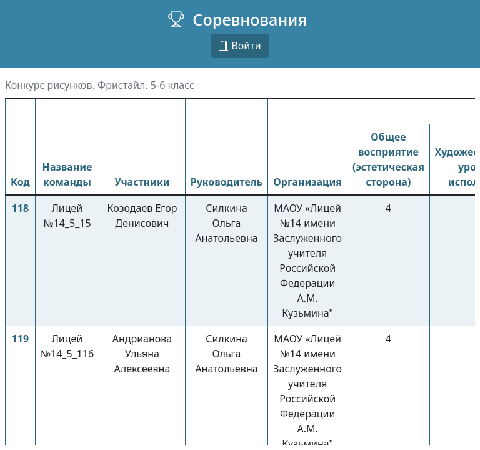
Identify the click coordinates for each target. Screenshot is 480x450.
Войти (240, 45)
